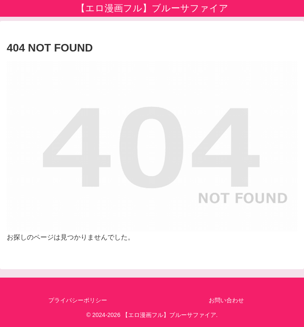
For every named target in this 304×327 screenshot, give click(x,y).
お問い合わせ (226, 300)
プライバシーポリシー (77, 300)
